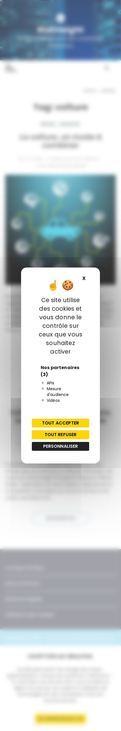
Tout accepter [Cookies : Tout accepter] (60, 423)
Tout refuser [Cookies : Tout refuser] (61, 434)
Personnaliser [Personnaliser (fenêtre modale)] (60, 446)
